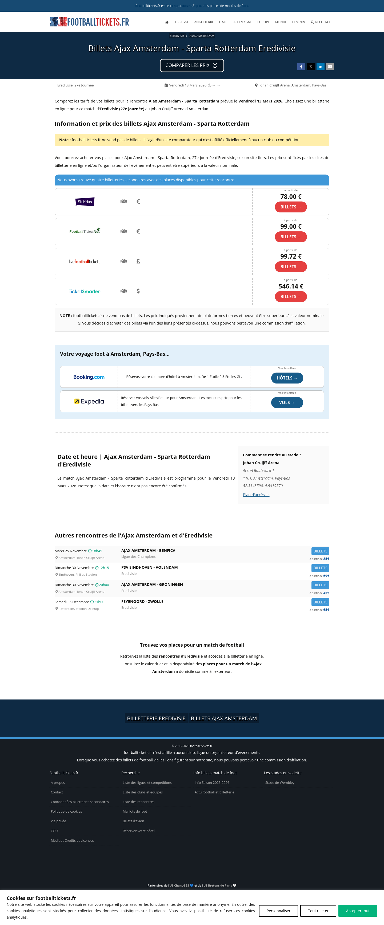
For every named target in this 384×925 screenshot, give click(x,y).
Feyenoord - (225, 602)
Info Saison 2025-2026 (212, 782)
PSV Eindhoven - (225, 568)
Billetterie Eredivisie (156, 718)
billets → (291, 207)
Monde (281, 22)
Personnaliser (278, 910)
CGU (54, 831)
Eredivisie (177, 36)
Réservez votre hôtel (139, 831)
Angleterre (204, 22)
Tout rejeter (318, 910)
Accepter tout (358, 910)
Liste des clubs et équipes (143, 792)
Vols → (287, 402)
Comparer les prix (188, 65)
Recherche (321, 22)
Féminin (298, 22)
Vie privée (58, 821)
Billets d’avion (133, 821)
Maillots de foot (135, 811)
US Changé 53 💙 (182, 885)
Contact (57, 792)
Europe (263, 22)
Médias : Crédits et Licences (72, 840)
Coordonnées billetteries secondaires (80, 802)
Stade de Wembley (279, 782)
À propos (58, 782)
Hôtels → (287, 378)
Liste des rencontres (138, 802)
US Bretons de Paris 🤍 (220, 885)
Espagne (182, 22)
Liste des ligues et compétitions (147, 782)
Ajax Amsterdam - (225, 551)
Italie (223, 22)
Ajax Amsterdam (202, 36)
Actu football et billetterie (214, 792)
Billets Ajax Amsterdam (224, 718)
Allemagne (243, 22)
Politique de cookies (66, 811)
